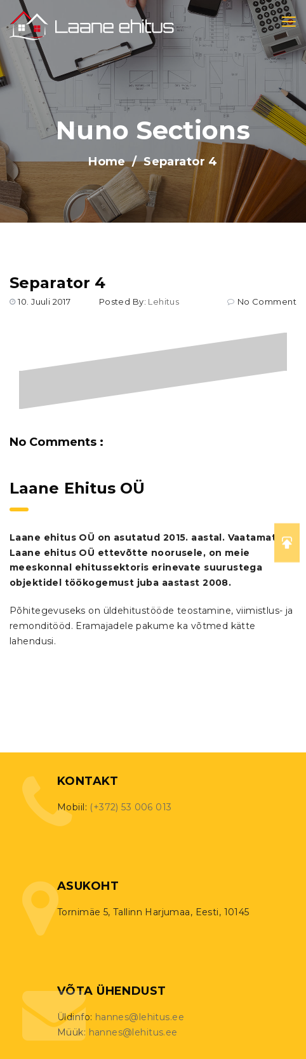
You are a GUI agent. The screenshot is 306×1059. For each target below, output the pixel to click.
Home (107, 162)
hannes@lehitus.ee (139, 1017)
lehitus (163, 301)
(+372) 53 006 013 (130, 807)
